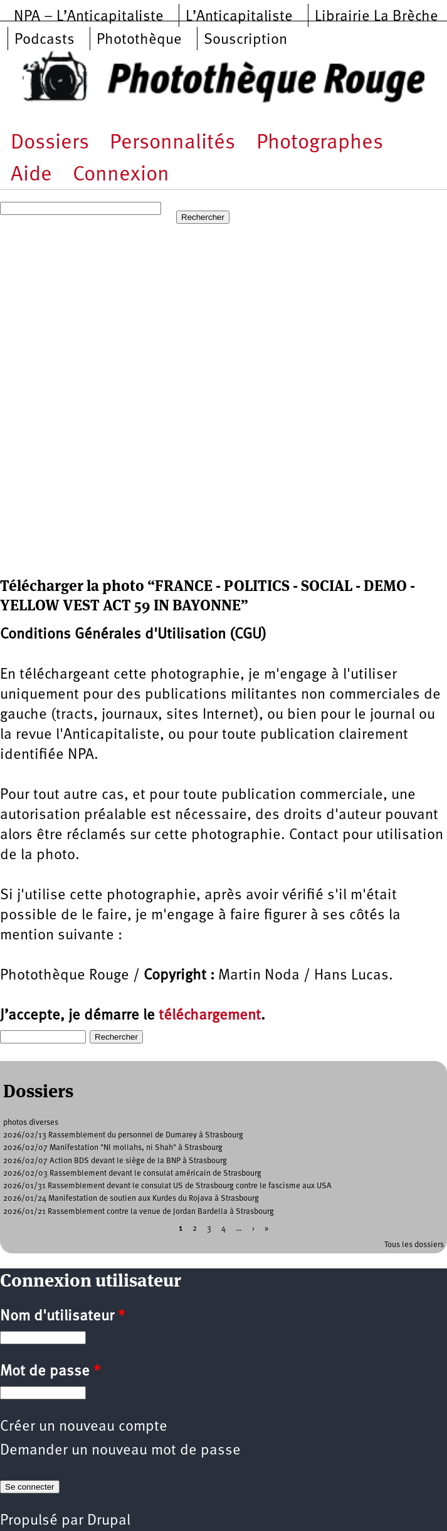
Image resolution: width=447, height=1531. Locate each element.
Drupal (108, 1520)
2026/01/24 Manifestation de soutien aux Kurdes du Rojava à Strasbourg (131, 1198)
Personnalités (172, 143)
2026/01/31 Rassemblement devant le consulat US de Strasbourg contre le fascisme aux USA (167, 1186)
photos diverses (30, 1123)
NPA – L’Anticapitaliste (89, 16)
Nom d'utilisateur (62, 1316)
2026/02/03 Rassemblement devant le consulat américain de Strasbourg (132, 1173)
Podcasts (44, 40)
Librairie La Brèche (376, 16)
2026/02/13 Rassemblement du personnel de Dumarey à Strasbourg (123, 1135)
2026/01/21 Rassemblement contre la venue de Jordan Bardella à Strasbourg (138, 1212)
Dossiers (50, 143)
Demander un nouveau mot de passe (120, 1450)
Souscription (245, 40)
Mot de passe (50, 1371)
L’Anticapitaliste (239, 16)
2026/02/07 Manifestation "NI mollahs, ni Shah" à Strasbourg (113, 1148)
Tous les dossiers (414, 1245)
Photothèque (139, 40)
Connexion (121, 175)
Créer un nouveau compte (83, 1426)
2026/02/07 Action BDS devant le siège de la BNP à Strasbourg (115, 1161)
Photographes (319, 143)
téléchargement (210, 1015)
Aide (31, 175)
